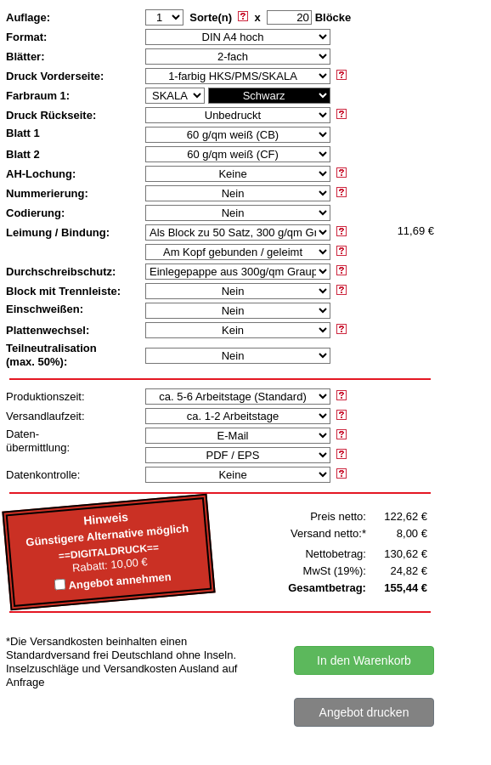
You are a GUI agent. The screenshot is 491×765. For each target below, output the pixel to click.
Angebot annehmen (120, 581)
